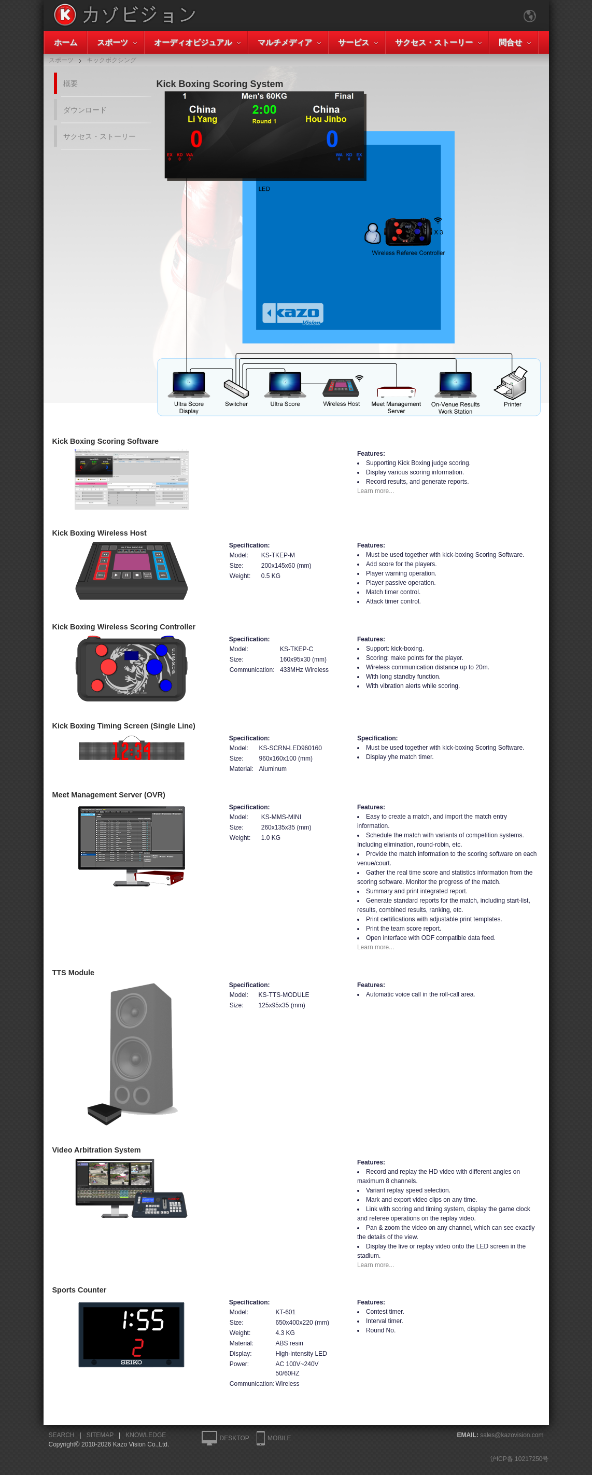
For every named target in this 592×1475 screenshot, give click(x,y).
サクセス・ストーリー (434, 42)
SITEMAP (100, 1435)
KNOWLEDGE (145, 1435)
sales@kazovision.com (511, 1435)
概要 (70, 83)
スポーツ (112, 42)
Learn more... (375, 491)
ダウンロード (85, 110)
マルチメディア (285, 42)
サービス (353, 42)
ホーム (65, 42)
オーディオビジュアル (193, 42)
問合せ (510, 42)
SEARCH (62, 1435)
